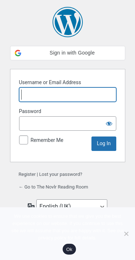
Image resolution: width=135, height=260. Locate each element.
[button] (67, 53)
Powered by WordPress (68, 22)
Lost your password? (60, 174)
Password (30, 111)
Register (27, 174)
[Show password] (109, 123)
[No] (126, 233)
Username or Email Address (50, 82)
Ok (69, 249)
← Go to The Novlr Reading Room (53, 187)
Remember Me (47, 140)
